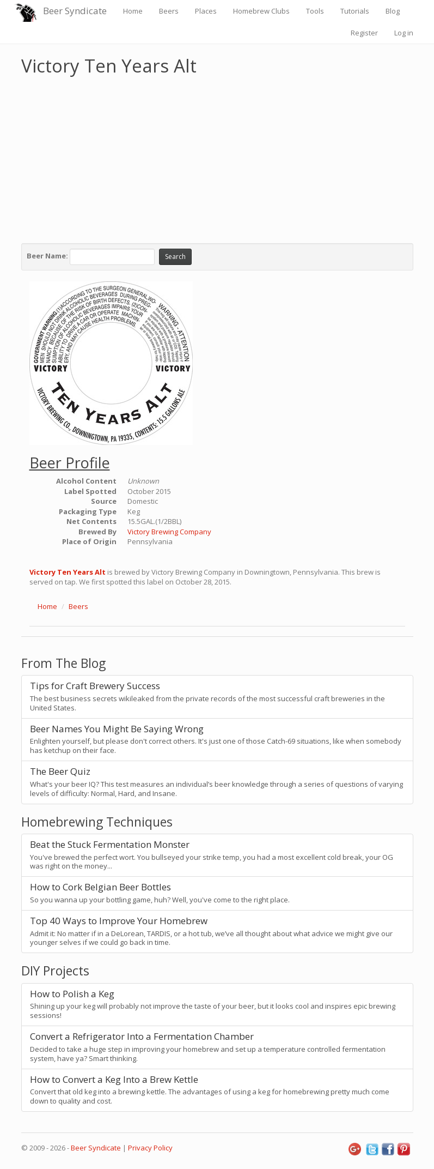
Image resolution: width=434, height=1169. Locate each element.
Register (364, 33)
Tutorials (354, 11)
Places (206, 11)
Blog (393, 11)
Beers (169, 11)
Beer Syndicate (75, 10)
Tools (315, 11)
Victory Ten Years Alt (67, 572)
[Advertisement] (217, 157)
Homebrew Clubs (261, 11)
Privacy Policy (150, 1148)
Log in (403, 33)
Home (133, 11)
